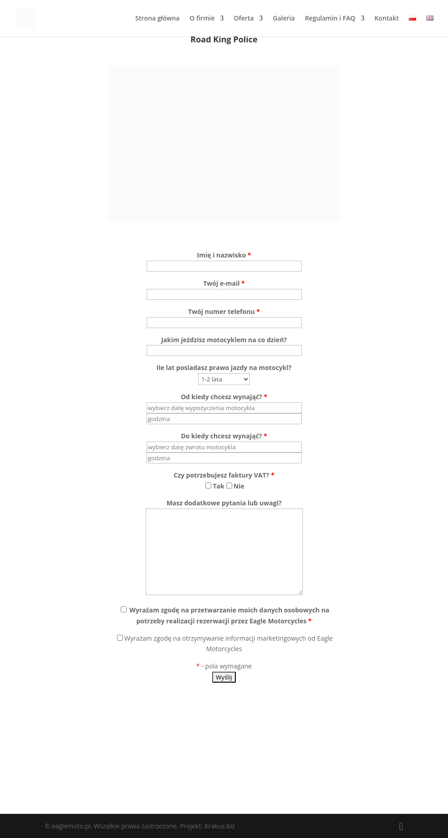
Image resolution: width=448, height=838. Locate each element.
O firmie (201, 18)
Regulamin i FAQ (330, 18)
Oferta (244, 18)
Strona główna (157, 18)
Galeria (284, 18)
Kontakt (386, 18)
